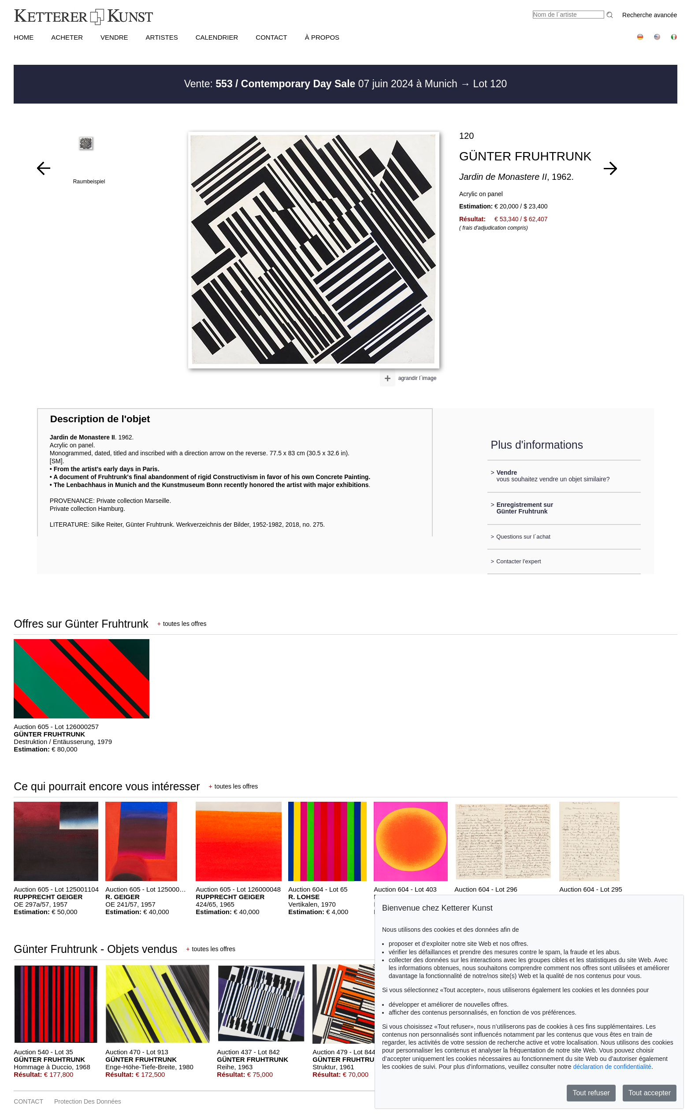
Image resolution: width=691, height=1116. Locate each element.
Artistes (162, 37)
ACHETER (67, 37)
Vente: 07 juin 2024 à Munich (322, 83)
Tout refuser (590, 1093)
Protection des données (87, 1101)
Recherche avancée (649, 15)
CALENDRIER (217, 37)
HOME (23, 37)
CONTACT (271, 37)
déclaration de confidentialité (612, 1066)
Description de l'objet (100, 418)
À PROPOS (322, 37)
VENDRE (114, 37)
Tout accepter (649, 1093)
